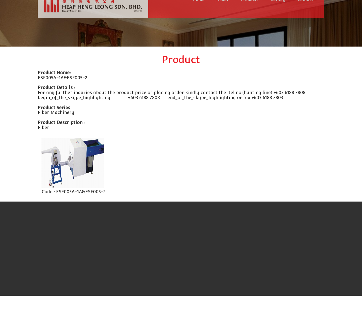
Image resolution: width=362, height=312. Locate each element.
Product (181, 59)
